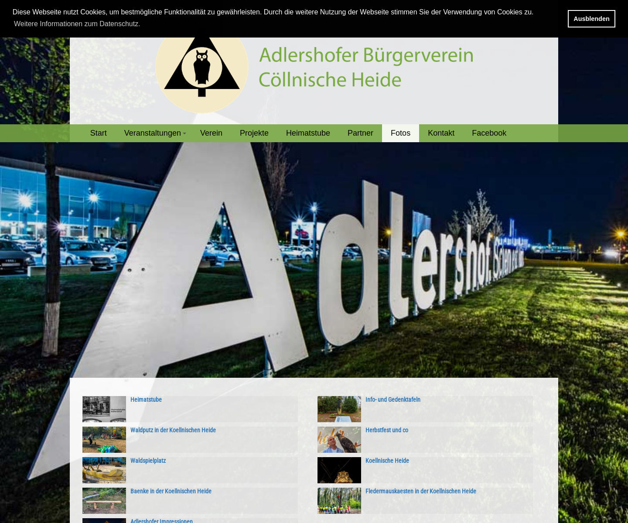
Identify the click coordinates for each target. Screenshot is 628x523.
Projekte (254, 133)
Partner (360, 133)
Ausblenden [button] (591, 18)
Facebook (489, 133)
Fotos (400, 133)
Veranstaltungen (156, 135)
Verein (211, 133)
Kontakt (441, 133)
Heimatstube (308, 133)
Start (98, 133)
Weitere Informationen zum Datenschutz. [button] (77, 23)
